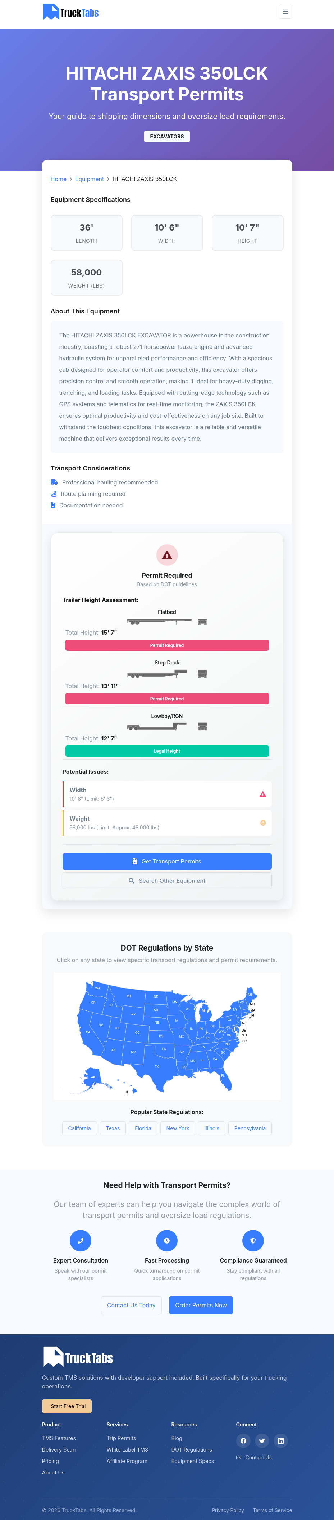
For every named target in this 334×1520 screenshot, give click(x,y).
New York (177, 1128)
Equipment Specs (192, 1461)
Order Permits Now (201, 1305)
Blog (176, 1438)
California (79, 1128)
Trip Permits (121, 1438)
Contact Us (258, 1457)
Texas (113, 1128)
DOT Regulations (191, 1449)
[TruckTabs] (71, 11)
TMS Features (59, 1438)
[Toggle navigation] (285, 12)
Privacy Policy (228, 1510)
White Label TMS (127, 1449)
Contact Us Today (131, 1305)
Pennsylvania (250, 1128)
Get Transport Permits (167, 861)
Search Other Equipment (167, 880)
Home (59, 179)
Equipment (89, 179)
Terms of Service (272, 1510)
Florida (143, 1128)
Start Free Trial (68, 1406)
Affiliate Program (127, 1461)
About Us (53, 1472)
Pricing (50, 1461)
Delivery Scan (59, 1449)
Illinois (211, 1128)
